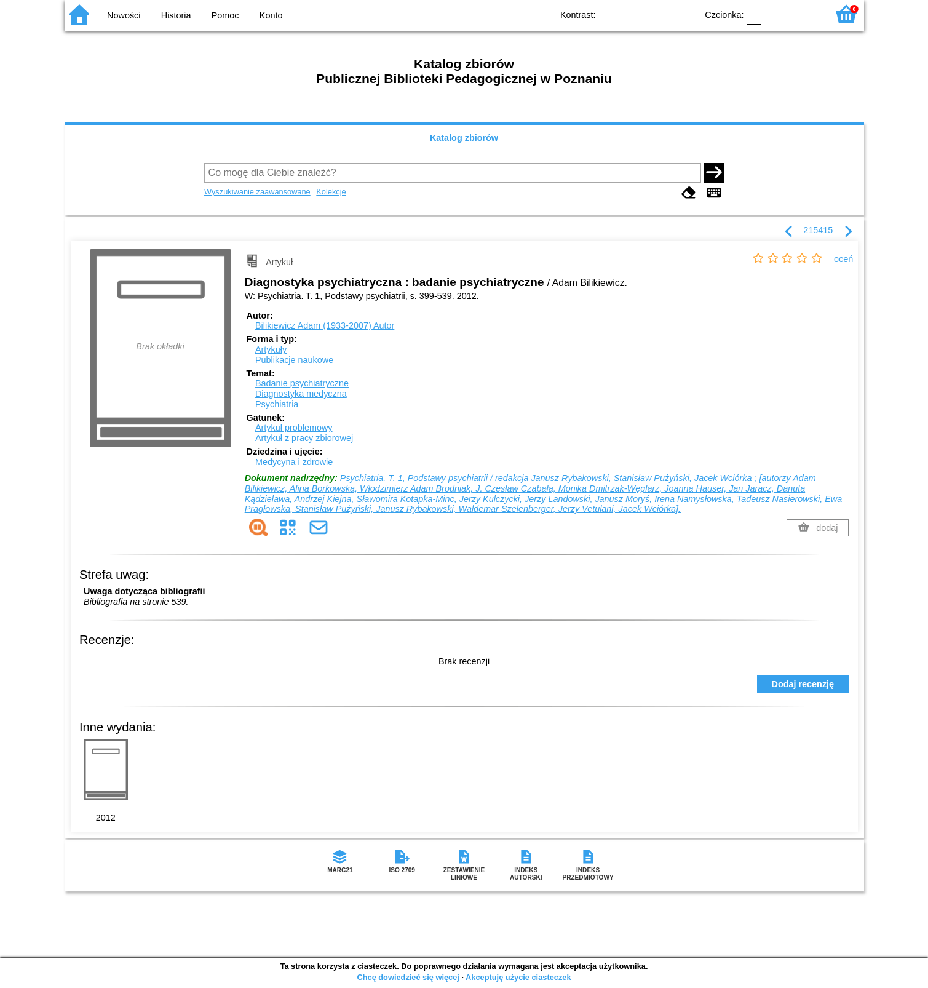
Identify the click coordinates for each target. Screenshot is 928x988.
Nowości (123, 15)
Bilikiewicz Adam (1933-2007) (324, 325)
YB (658, 14)
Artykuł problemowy (294, 427)
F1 (775, 14)
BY (684, 14)
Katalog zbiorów (464, 138)
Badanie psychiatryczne (302, 383)
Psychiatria (276, 404)
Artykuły (271, 349)
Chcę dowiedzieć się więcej (408, 977)
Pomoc (225, 15)
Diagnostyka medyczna (301, 394)
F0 (754, 14)
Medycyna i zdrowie (294, 462)
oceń (843, 259)
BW (635, 14)
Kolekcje (331, 191)
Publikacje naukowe (294, 360)
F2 (804, 14)
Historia (176, 15)
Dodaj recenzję (803, 684)
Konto (271, 15)
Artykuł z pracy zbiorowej (304, 438)
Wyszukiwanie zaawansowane (257, 191)
